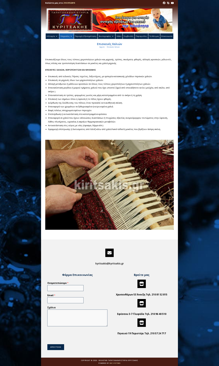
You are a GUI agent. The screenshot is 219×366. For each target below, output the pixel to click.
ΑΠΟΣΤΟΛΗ (55, 347)
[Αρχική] (102, 47)
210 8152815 (69, 3)
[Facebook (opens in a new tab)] (164, 3)
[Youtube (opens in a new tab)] (172, 3)
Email (51, 295)
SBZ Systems (115, 363)
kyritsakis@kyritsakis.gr (109, 263)
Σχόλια (51, 307)
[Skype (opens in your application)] (168, 3)
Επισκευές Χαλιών (113, 47)
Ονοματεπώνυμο (57, 283)
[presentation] (68, 339)
